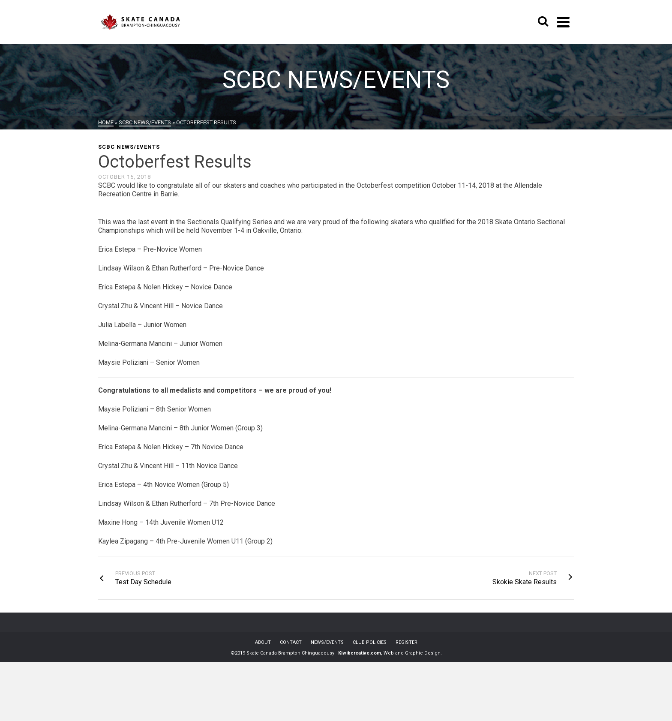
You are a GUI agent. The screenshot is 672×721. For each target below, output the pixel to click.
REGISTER (406, 642)
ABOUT (263, 642)
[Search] (543, 22)
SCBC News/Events (129, 147)
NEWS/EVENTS (327, 642)
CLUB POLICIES (370, 642)
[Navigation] (563, 22)
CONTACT (291, 642)
